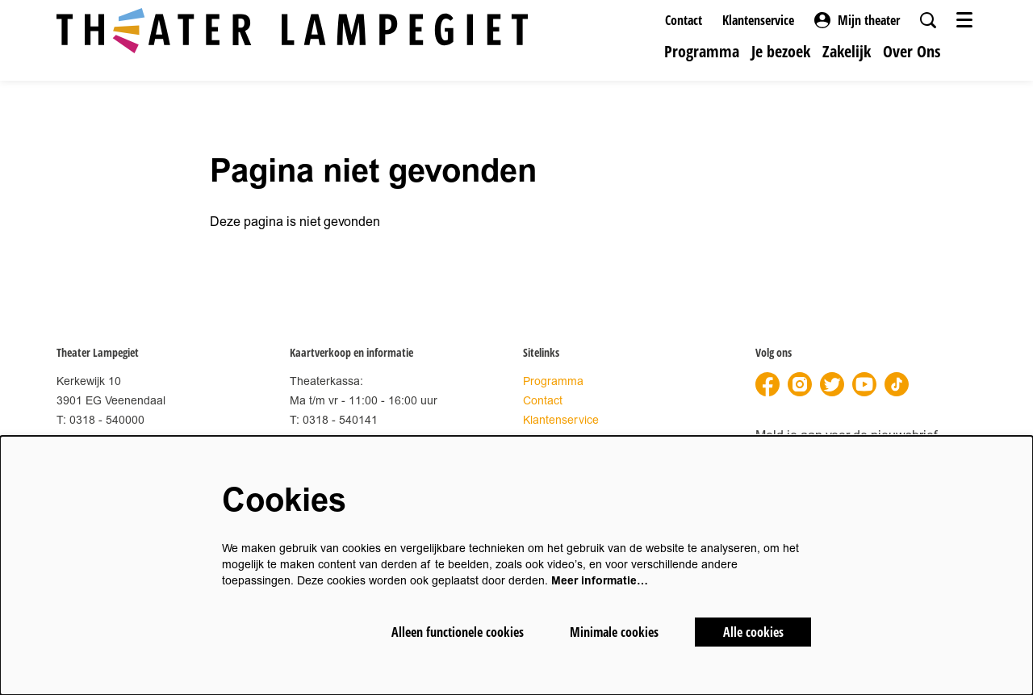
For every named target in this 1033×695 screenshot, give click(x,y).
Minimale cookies (614, 632)
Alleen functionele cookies (457, 632)
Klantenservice (758, 20)
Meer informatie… (599, 581)
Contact (683, 20)
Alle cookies (753, 632)
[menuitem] (701, 51)
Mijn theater (857, 20)
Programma (553, 381)
